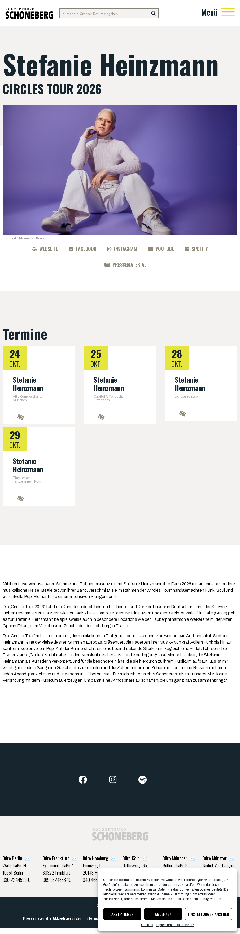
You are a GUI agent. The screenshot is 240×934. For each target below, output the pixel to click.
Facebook (86, 248)
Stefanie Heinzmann (28, 383)
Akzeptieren (122, 914)
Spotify (200, 248)
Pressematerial (129, 264)
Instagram (125, 248)
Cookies (147, 925)
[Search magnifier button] (153, 13)
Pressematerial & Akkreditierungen (52, 922)
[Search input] (105, 13)
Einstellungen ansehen (208, 914)
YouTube (165, 248)
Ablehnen (163, 914)
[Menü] (228, 12)
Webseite (49, 248)
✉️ (16, 860)
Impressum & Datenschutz (175, 925)
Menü (209, 12)
